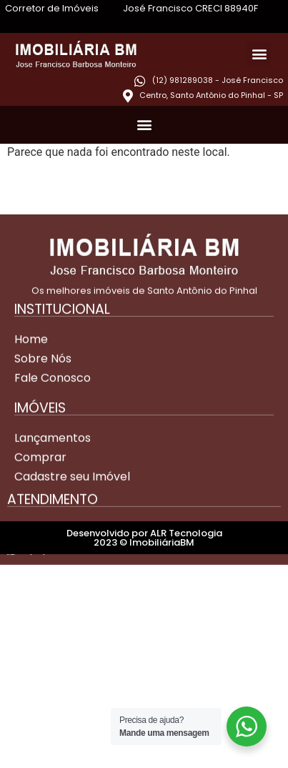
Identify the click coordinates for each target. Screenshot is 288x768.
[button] (259, 53)
